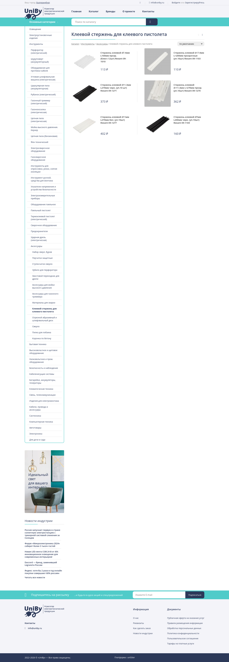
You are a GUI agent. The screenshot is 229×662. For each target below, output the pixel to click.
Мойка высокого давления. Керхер (44, 128)
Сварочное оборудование (44, 225)
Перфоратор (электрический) (39, 51)
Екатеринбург (43, 2)
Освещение (35, 29)
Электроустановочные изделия (40, 36)
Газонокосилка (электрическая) (39, 111)
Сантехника (35, 415)
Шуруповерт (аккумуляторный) (40, 60)
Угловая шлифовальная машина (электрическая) (43, 78)
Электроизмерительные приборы (43, 197)
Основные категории (42, 21)
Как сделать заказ (142, 628)
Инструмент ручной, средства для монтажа (42, 179)
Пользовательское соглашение (182, 638)
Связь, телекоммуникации (42, 394)
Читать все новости (35, 577)
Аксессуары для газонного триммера (45, 295)
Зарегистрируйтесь (194, 2)
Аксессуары (36, 246)
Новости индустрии (143, 633)
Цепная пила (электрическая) (39, 120)
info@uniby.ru (157, 2)
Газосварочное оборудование (38, 158)
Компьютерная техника (41, 421)
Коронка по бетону (41, 338)
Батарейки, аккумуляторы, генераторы (42, 381)
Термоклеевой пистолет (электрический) (43, 218)
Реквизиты (138, 623)
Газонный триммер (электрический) (40, 102)
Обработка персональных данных (184, 628)
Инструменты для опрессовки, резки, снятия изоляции (44, 168)
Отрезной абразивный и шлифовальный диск (44, 319)
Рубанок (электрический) (43, 94)
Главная (76, 11)
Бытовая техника (37, 344)
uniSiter (131, 657)
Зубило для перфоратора (44, 270)
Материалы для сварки (43, 302)
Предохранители (39, 231)
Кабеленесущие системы (41, 374)
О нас (136, 618)
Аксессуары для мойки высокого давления (43, 286)
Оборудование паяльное (43, 204)
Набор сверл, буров (42, 252)
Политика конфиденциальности (183, 633)
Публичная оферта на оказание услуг (185, 618)
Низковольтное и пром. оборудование (41, 360)
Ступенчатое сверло (42, 264)
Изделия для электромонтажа (44, 400)
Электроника (35, 433)
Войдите (176, 2)
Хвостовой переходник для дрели (45, 277)
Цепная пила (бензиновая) (44, 136)
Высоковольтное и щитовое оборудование (43, 351)
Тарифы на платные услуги (180, 643)
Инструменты (36, 44)
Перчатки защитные (42, 258)
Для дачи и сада (37, 439)
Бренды (110, 11)
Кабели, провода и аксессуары (38, 408)
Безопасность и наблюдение (43, 368)
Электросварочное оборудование (40, 149)
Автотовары (35, 427)
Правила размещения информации (185, 623)
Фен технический (39, 142)
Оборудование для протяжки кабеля (40, 69)
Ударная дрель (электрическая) (39, 239)
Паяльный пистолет (41, 210)
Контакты (148, 11)
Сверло (36, 326)
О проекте (129, 11)
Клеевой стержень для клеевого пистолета (44, 310)
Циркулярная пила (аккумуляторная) (40, 87)
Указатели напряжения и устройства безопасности (43, 188)
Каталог (94, 11)
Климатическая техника (41, 388)
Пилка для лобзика (41, 332)
